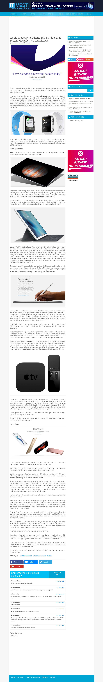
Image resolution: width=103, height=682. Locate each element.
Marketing (45, 673)
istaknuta (36, 556)
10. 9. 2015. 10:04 (60, 604)
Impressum (20, 673)
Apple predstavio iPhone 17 (76, 47)
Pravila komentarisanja (33, 673)
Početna (13, 14)
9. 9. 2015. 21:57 (60, 576)
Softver (32, 14)
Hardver (23, 14)
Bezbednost (70, 14)
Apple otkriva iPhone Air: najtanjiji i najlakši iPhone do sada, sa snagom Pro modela (80, 50)
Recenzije (80, 14)
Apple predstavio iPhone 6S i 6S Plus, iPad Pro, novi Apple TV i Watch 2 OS (35, 39)
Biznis (61, 14)
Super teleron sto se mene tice (77, 98)
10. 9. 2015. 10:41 (60, 611)
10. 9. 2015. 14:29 (60, 621)
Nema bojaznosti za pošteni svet (77, 101)
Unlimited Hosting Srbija (76, 120)
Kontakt (52, 673)
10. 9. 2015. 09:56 (60, 598)
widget (49, 556)
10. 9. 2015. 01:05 (60, 590)
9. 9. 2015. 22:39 (60, 583)
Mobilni (42, 14)
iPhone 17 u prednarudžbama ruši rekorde (80, 45)
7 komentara (26, 43)
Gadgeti (22, 556)
